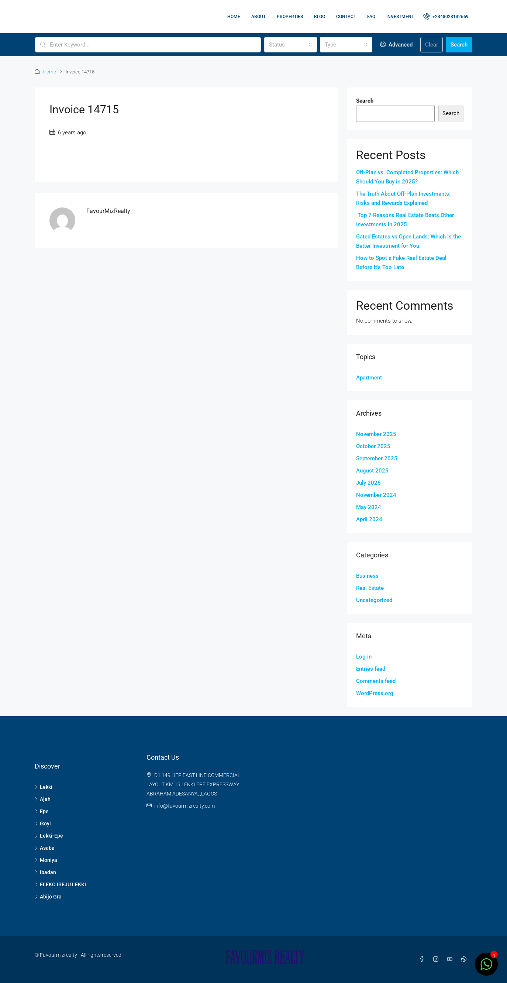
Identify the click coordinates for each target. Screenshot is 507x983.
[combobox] (290, 44)
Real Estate (370, 588)
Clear (431, 44)
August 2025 (372, 470)
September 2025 (376, 458)
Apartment (369, 377)
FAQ (371, 16)
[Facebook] (423, 959)
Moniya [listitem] (46, 860)
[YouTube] (451, 959)
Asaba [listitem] (45, 848)
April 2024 (369, 519)
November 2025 (376, 434)
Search (459, 44)
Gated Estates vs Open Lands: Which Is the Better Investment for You (408, 241)
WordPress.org (374, 693)
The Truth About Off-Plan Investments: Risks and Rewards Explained (403, 198)
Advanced (396, 44)
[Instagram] (437, 959)
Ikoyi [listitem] (43, 823)
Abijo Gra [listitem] (48, 897)
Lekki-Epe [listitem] (49, 836)
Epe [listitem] (42, 811)
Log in (364, 656)
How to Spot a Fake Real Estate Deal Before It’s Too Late (401, 263)
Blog (319, 16)
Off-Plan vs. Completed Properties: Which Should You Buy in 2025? (407, 177)
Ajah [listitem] (43, 799)
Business (367, 576)
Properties (290, 16)
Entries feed (370, 669)
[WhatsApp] (465, 959)
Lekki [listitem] (43, 787)
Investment (400, 16)
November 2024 (376, 495)
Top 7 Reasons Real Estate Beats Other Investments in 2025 (405, 220)
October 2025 (373, 446)
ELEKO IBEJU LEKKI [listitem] (60, 884)
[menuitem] (446, 16)
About (258, 16)
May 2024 (368, 507)
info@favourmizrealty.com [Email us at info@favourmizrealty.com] (184, 806)
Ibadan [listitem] (45, 872)
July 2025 (368, 483)
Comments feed (376, 681)
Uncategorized (374, 600)
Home (233, 16)
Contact (346, 16)
